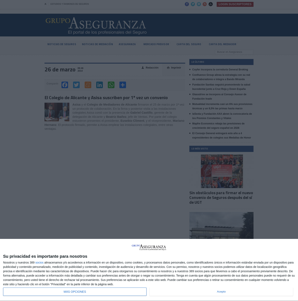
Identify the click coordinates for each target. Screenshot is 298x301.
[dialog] (149, 270)
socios (39, 262)
